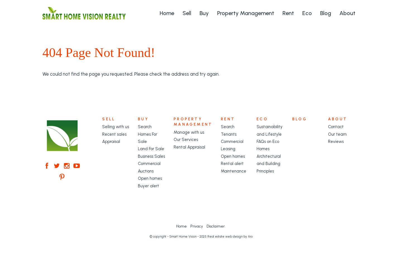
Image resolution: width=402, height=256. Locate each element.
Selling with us (115, 126)
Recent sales (114, 134)
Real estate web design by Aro (230, 236)
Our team (337, 134)
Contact (336, 126)
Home (167, 13)
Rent (288, 13)
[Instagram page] (68, 166)
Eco (307, 13)
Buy (204, 13)
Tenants (228, 134)
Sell (187, 13)
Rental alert (232, 163)
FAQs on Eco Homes (268, 145)
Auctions (146, 171)
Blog (325, 13)
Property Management (245, 13)
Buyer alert (148, 185)
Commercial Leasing (232, 145)
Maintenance (233, 171)
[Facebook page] (48, 166)
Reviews (336, 141)
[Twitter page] (58, 166)
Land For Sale (151, 148)
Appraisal (111, 141)
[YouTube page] (77, 166)
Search (145, 126)
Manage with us (189, 132)
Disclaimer (216, 226)
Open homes (150, 178)
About (347, 13)
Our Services (186, 139)
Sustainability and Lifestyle (270, 130)
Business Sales (151, 156)
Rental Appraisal (189, 147)
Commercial (149, 163)
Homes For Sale (147, 138)
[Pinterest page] (62, 177)
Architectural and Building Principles (269, 164)
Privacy (196, 226)
